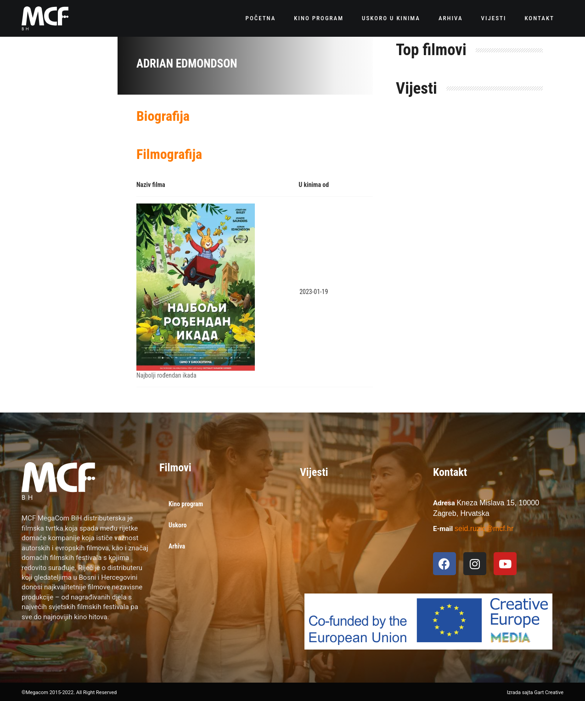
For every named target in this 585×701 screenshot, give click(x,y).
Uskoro (177, 525)
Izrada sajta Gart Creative (535, 692)
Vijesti (493, 18)
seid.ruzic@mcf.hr (484, 528)
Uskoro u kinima (391, 18)
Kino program (318, 18)
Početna (261, 18)
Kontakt (539, 18)
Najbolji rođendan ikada (166, 375)
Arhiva (451, 18)
